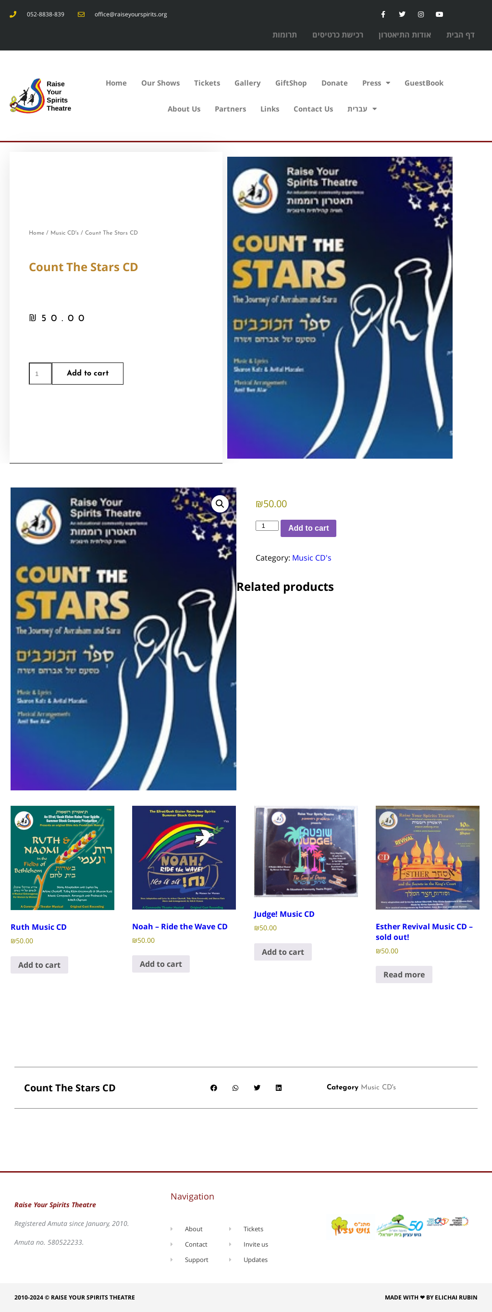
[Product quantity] (40, 373)
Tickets (207, 82)
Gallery (247, 82)
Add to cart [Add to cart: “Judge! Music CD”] (283, 952)
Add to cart (88, 373)
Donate (334, 82)
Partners (230, 108)
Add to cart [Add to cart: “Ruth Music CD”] (39, 965)
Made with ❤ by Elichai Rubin (431, 1297)
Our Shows (160, 82)
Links (269, 108)
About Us (184, 108)
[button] (220, 503)
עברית (362, 108)
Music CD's (64, 233)
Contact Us (313, 108)
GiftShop (291, 82)
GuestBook (424, 82)
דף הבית (460, 34)
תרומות (284, 34)
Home (116, 82)
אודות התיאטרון (405, 34)
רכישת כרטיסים (337, 34)
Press (376, 83)
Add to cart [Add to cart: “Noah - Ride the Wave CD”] (161, 964)
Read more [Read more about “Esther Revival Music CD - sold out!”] (404, 974)
